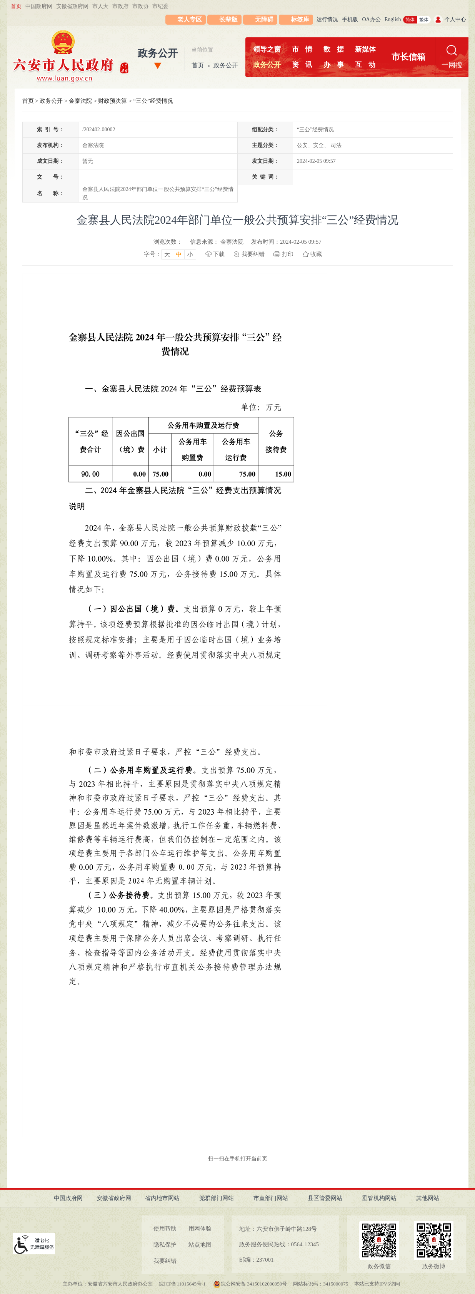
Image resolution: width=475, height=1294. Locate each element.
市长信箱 (408, 57)
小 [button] (190, 254)
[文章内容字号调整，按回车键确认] (170, 254)
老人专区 (189, 19)
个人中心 (455, 19)
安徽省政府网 (72, 6)
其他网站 (427, 1198)
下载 (219, 254)
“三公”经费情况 (153, 101)
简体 (410, 19)
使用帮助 (165, 1228)
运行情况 (327, 19)
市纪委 (160, 6)
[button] (224, 20)
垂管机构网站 (379, 1198)
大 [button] (167, 254)
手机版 (350, 19)
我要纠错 (253, 254)
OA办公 (371, 19)
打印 (287, 254)
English (393, 19)
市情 (302, 49)
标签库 (300, 19)
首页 (16, 6)
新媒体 (365, 49)
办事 (333, 65)
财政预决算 (112, 101)
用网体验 (200, 1228)
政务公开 (158, 53)
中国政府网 (38, 6)
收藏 (316, 254)
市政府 (120, 6)
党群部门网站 (216, 1198)
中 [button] (179, 254)
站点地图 (200, 1245)
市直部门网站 (270, 1198)
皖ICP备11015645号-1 (183, 1284)
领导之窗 (267, 49)
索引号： (50, 129)
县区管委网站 (325, 1198)
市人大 (100, 6)
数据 (333, 49)
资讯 (302, 65)
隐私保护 (165, 1245)
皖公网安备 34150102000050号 (250, 1284)
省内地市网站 (162, 1198)
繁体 (423, 19)
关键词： (265, 177)
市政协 (140, 6)
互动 (365, 65)
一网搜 (452, 65)
